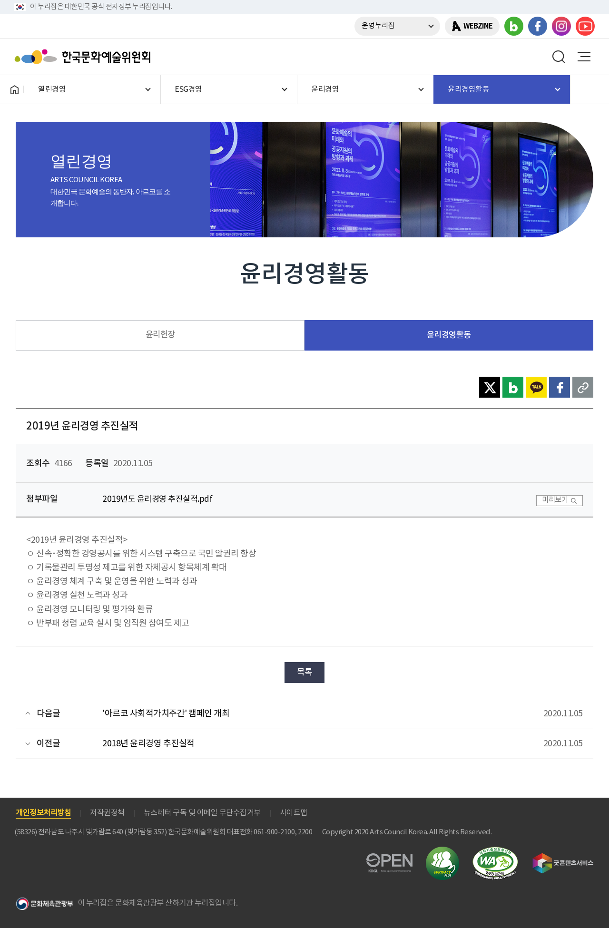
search (559, 56)
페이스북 (537, 26)
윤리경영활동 (449, 335)
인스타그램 (561, 26)
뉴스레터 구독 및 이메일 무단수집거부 (202, 813)
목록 (305, 672)
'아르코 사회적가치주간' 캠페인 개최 (165, 714)
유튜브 (585, 26)
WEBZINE (477, 26)
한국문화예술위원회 (84, 56)
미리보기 (555, 500)
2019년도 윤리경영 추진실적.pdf (157, 499)
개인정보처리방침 (43, 813)
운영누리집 (378, 26)
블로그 (513, 26)
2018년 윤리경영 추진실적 (148, 744)
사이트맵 (293, 813)
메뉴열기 (583, 56)
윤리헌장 (160, 335)
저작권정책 (107, 813)
